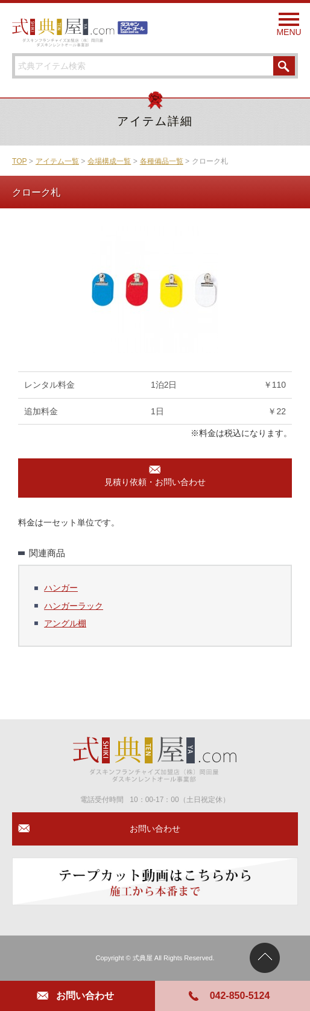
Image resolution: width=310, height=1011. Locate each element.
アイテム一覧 (57, 161)
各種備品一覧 (161, 161)
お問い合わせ (85, 995)
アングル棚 (65, 623)
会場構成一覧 (109, 161)
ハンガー (61, 587)
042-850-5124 (240, 995)
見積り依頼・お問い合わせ (155, 482)
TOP (19, 161)
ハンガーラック (73, 606)
